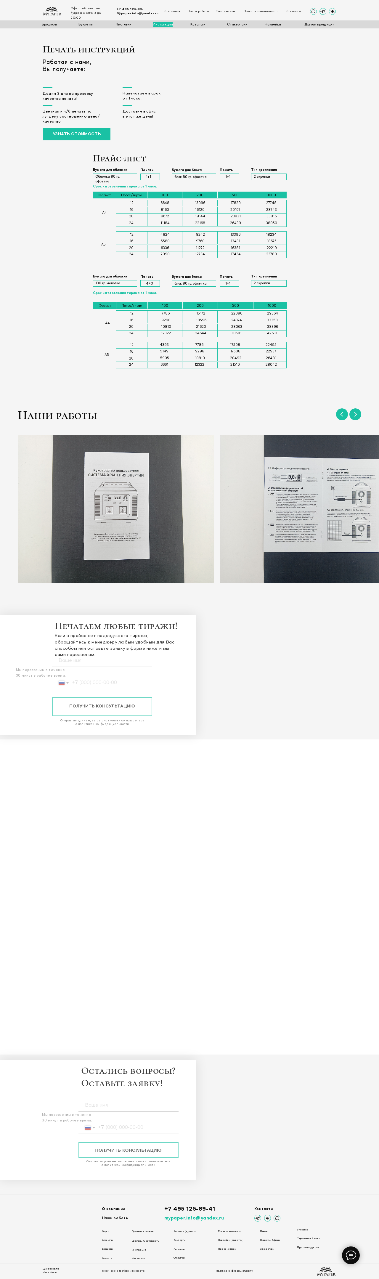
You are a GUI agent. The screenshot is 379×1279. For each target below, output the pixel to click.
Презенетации (227, 1249)
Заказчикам (225, 11)
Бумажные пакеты (143, 1231)
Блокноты (107, 1240)
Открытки (179, 1258)
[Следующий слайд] (355, 414)
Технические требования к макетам (123, 1271)
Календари (138, 1258)
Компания (172, 11)
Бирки (105, 1231)
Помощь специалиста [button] (261, 11)
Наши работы (198, 11)
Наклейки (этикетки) (230, 1240)
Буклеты (107, 1258)
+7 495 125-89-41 (190, 1209)
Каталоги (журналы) (185, 1231)
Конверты (179, 1240)
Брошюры (107, 1249)
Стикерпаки (267, 1249)
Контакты (293, 11)
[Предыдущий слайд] (342, 414)
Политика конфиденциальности (234, 1271)
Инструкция (139, 1250)
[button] (76, 134)
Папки (264, 1231)
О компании (113, 1209)
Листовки (179, 1249)
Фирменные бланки (308, 1239)
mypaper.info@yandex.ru (138, 13)
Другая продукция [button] (308, 1247)
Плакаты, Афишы (270, 1240)
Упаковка (302, 1230)
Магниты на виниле (229, 1231)
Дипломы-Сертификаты (145, 1241)
